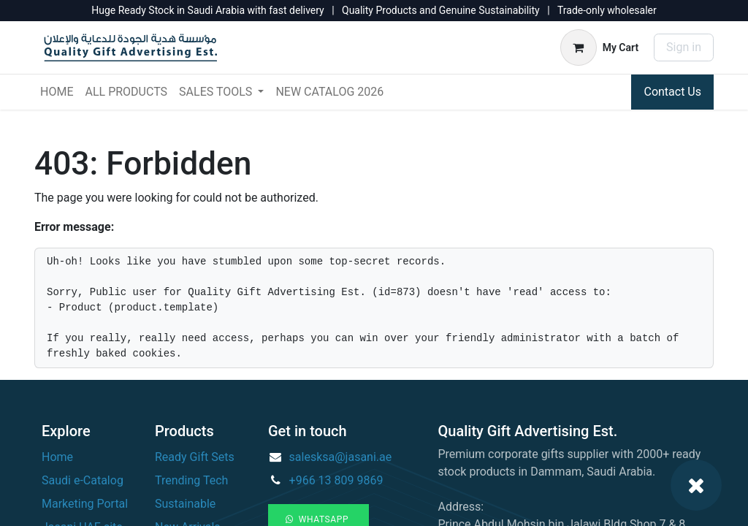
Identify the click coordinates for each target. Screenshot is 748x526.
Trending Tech (191, 480)
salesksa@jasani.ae (340, 457)
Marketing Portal (85, 504)
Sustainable (185, 504)
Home (57, 457)
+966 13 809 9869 (336, 480)
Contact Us (672, 92)
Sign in (683, 47)
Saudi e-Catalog (82, 480)
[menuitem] (56, 92)
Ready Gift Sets (194, 457)
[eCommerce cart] (599, 47)
